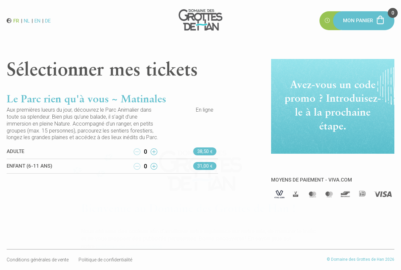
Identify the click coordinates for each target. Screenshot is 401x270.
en (37, 21)
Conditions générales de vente (38, 259)
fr (16, 21)
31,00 (204, 166)
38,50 (204, 151)
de (48, 21)
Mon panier (368, 17)
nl (27, 21)
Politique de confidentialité (105, 259)
